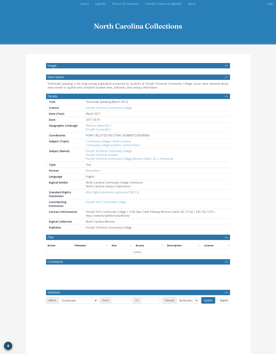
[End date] (150, 300)
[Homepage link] (138, 25)
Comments (55, 262)
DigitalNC (100, 4)
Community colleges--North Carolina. (108, 141)
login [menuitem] (270, 4)
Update (208, 300)
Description (56, 77)
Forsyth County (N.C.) (98, 129)
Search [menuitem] (84, 4)
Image (52, 65)
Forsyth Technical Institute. (102, 155)
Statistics (54, 292)
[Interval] (187, 300)
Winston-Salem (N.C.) (98, 125)
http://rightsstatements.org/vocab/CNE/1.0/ (112, 192)
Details (53, 96)
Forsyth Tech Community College (106, 202)
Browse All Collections (125, 4)
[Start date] (120, 300)
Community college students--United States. (113, 145)
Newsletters (93, 170)
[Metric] (78, 300)
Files (51, 237)
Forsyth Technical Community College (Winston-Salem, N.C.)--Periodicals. (130, 159)
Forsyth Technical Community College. (109, 108)
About (192, 4)
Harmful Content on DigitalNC (163, 4)
